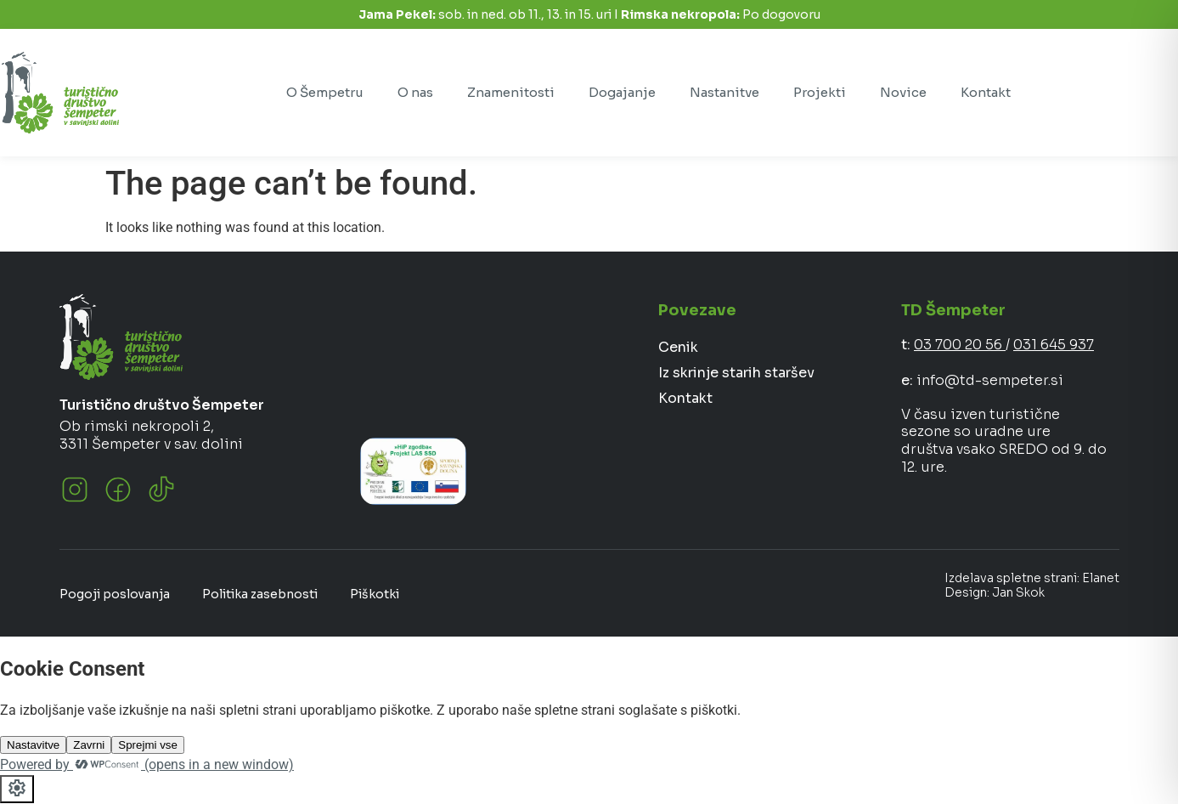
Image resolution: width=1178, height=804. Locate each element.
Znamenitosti (511, 92)
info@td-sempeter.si (989, 380)
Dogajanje (622, 92)
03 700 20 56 (960, 345)
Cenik (678, 347)
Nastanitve (724, 92)
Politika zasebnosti (260, 594)
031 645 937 (1053, 345)
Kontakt (986, 92)
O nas (415, 92)
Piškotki (374, 594)
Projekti (819, 92)
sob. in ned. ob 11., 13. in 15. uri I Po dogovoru (589, 14)
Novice (903, 92)
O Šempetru (325, 92)
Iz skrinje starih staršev (736, 373)
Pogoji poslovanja (114, 594)
